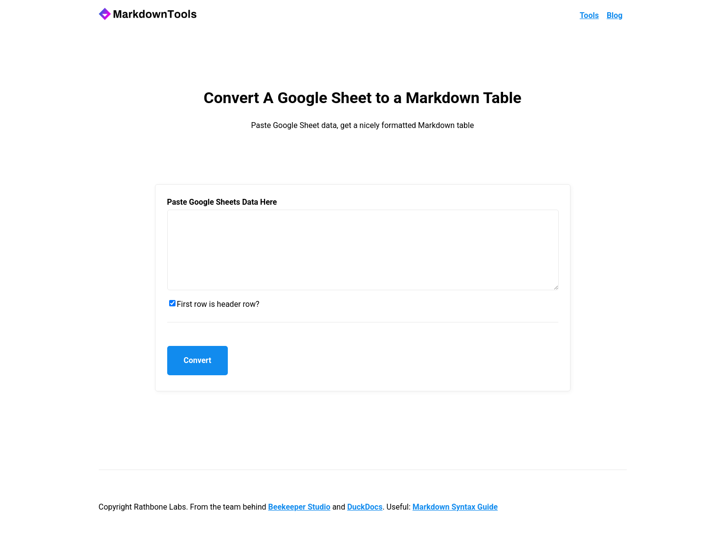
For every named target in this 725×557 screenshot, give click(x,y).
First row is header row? (218, 318)
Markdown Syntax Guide (455, 521)
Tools (589, 15)
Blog (615, 15)
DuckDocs (364, 521)
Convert (198, 375)
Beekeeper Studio (299, 521)
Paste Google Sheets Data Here (222, 202)
